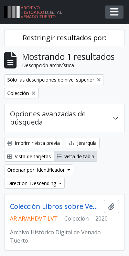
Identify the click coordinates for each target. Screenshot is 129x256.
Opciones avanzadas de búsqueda (48, 118)
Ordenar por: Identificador (36, 170)
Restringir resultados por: (65, 37)
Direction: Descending (32, 183)
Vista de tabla (75, 156)
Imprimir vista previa (33, 143)
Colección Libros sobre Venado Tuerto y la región (55, 206)
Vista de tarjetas (29, 156)
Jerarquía (83, 143)
